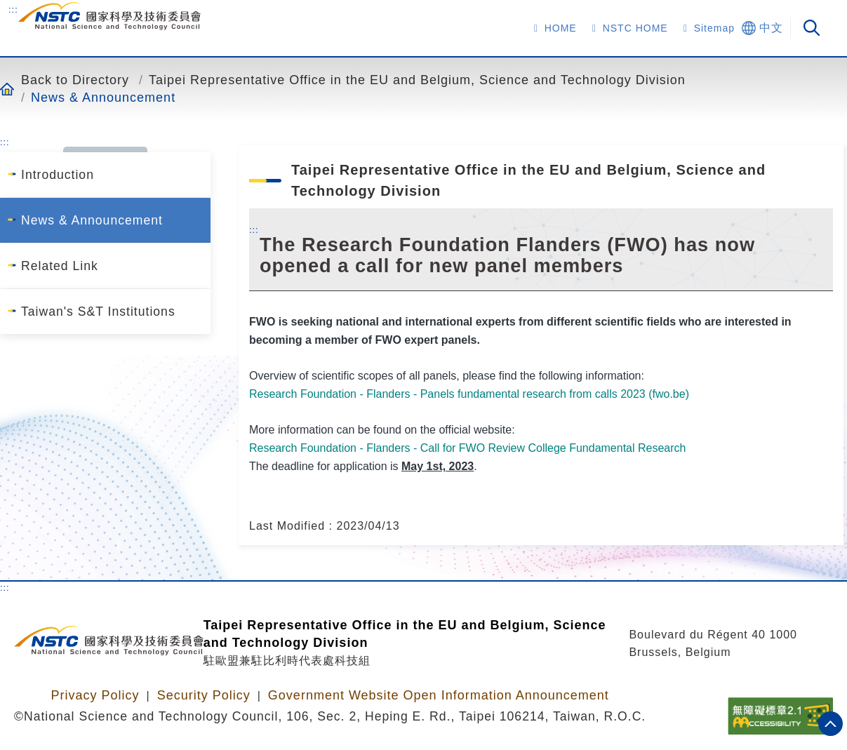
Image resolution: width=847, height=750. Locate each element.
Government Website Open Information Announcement (438, 695)
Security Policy (204, 695)
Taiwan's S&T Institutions (98, 311)
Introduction (57, 175)
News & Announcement (103, 97)
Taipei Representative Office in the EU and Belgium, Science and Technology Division (417, 79)
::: (13, 9)
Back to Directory (75, 79)
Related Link (59, 266)
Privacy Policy (95, 695)
